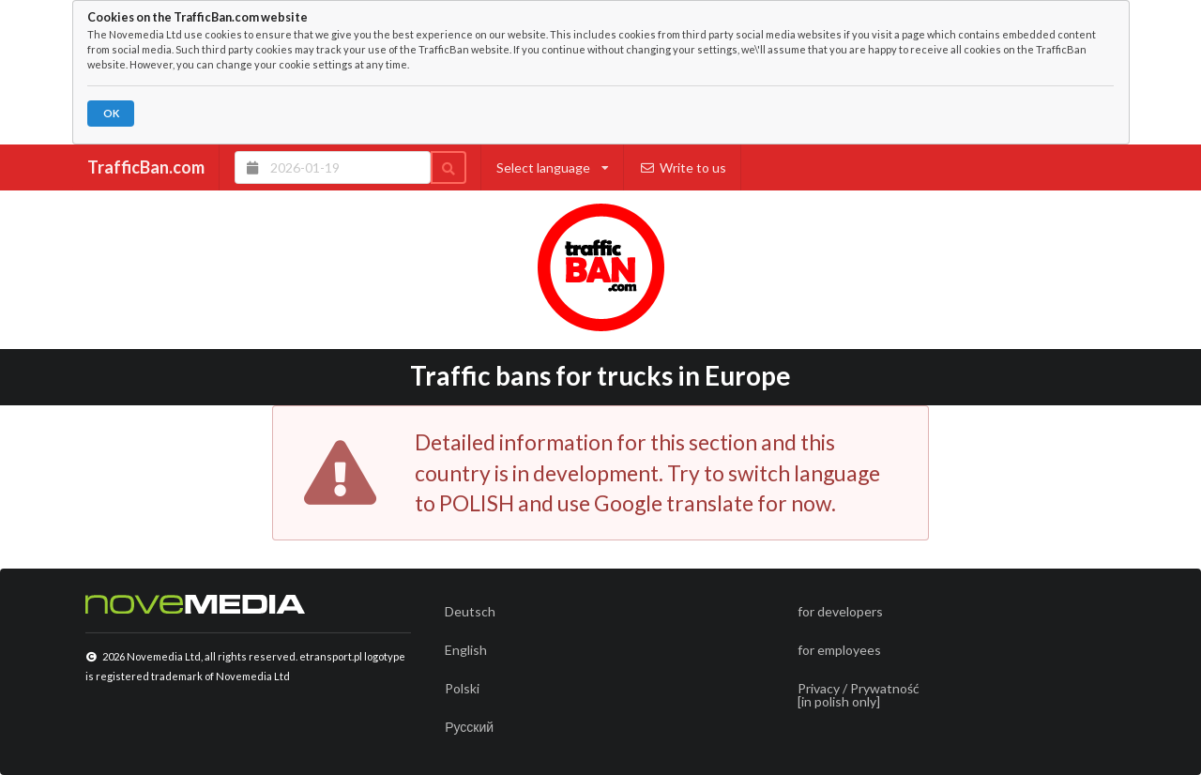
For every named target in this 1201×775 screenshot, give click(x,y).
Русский (469, 727)
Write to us (682, 167)
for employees (839, 650)
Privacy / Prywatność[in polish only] (859, 694)
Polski (462, 688)
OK (111, 113)
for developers (840, 611)
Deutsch (470, 611)
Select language (552, 167)
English (466, 650)
